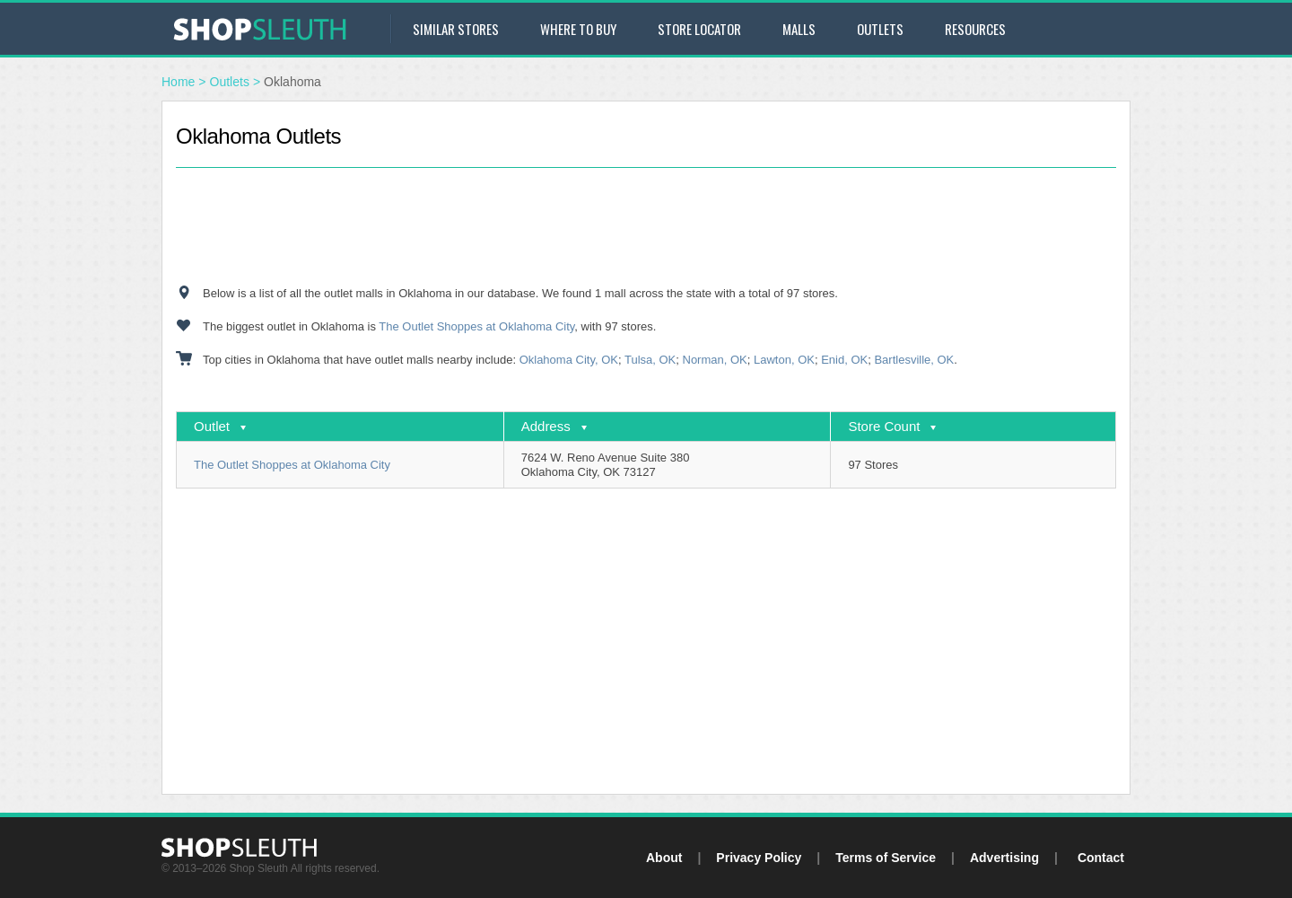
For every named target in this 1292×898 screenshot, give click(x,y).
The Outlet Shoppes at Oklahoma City (476, 326)
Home (178, 82)
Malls (799, 29)
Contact (1101, 857)
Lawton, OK (784, 359)
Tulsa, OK (650, 359)
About (664, 857)
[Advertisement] (646, 226)
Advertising (1004, 857)
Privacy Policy (758, 857)
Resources (975, 29)
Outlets (880, 29)
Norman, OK (715, 359)
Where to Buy (578, 29)
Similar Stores (456, 29)
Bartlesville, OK (914, 359)
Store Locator (699, 29)
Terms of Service (885, 857)
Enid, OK (844, 359)
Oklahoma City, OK (568, 359)
